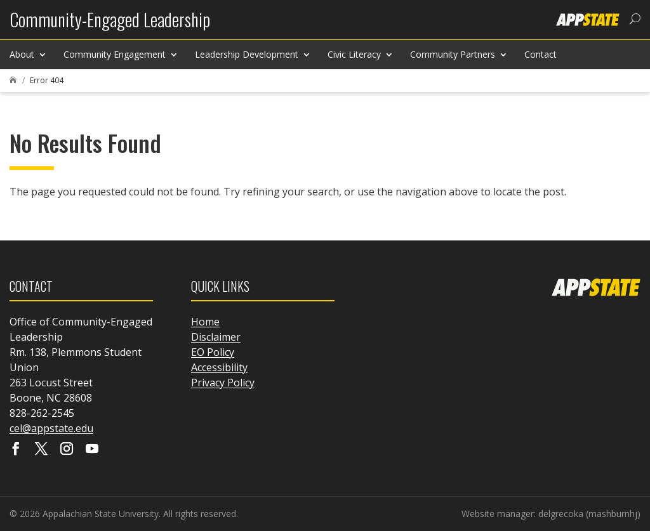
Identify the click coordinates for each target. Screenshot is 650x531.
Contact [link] (540, 54)
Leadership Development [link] (246, 54)
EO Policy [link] (212, 352)
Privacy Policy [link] (223, 383)
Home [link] (205, 322)
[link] (110, 24)
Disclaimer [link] (216, 337)
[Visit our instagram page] (66, 449)
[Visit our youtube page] (92, 449)
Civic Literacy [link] (354, 54)
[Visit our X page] (41, 449)
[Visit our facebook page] (16, 449)
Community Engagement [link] (114, 54)
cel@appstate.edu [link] (51, 428)
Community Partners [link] (452, 54)
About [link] (22, 54)
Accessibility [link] (219, 367)
